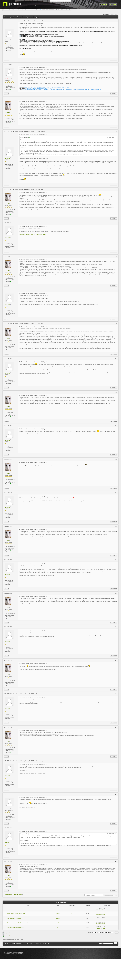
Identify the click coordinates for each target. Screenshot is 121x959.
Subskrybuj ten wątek (9, 935)
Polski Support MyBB (22, 950)
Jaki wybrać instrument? (18, 9)
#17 (116, 593)
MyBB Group (20, 952)
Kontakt (6, 943)
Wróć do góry (29, 943)
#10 (116, 358)
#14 (116, 492)
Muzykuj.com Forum (7, 9)
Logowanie (113, 4)
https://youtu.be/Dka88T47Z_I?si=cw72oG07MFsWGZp (32, 234)
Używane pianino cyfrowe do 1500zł (15, 927)
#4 (116, 131)
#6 (116, 223)
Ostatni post (99, 909)
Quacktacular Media (19, 953)
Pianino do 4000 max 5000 (13, 909)
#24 (116, 828)
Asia (58, 909)
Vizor (58, 927)
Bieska (7, 842)
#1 (116, 20)
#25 (116, 861)
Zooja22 (58, 913)
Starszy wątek (8, 894)
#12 (116, 425)
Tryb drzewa (107, 16)
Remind (58, 918)
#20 (116, 694)
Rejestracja (103, 4)
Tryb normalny (114, 16)
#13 (116, 459)
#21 (116, 727)
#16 (116, 559)
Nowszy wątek (18, 894)
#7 (116, 256)
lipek (58, 923)
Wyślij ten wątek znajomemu (10, 933)
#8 (116, 290)
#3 (116, 98)
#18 (116, 626)
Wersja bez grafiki (40, 943)
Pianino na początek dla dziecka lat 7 (16, 913)
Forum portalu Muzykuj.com (17, 943)
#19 (116, 660)
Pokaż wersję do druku (9, 932)
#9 (116, 323)
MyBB (10, 952)
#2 (116, 64)
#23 (116, 794)
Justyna (42, 20)
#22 (116, 761)
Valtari (7, 112)
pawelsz (7, 809)
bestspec (104, 919)
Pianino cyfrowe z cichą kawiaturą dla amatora (18, 923)
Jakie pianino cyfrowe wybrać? (14, 918)
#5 (116, 189)
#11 (116, 392)
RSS (48, 943)
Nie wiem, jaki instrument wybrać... (32, 9)
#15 (116, 526)
